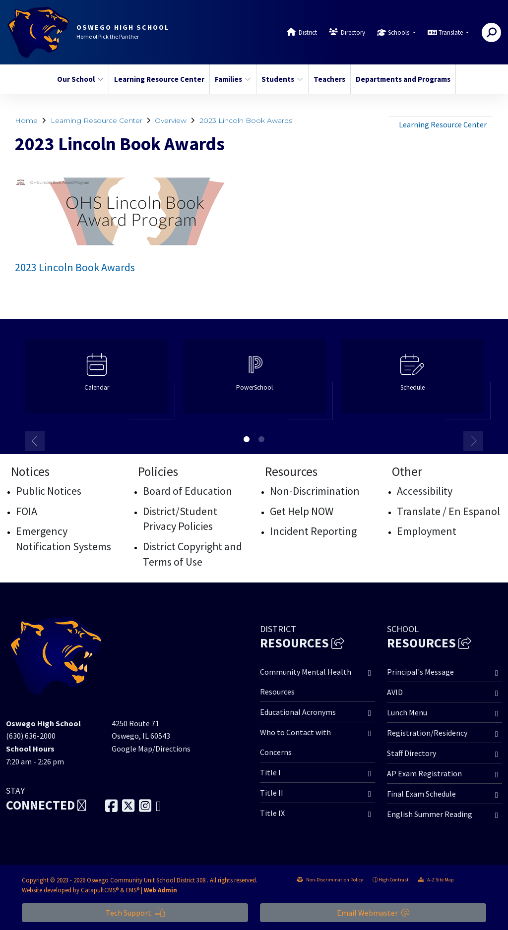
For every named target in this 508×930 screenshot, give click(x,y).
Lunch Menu (407, 712)
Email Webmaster (373, 913)
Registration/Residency (427, 733)
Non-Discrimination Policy (330, 879)
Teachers (329, 79)
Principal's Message (420, 672)
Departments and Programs (400, 79)
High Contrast (394, 879)
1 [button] (247, 439)
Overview (171, 120)
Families (233, 79)
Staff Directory (411, 753)
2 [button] (261, 439)
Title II (271, 793)
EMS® (132, 890)
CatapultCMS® (100, 890)
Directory (353, 32)
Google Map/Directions (151, 749)
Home (26, 120)
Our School (80, 79)
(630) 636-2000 (31, 736)
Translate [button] (451, 32)
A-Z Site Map (435, 879)
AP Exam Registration (424, 773)
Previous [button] (35, 441)
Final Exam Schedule (421, 794)
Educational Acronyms (298, 712)
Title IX (272, 813)
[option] (97, 380)
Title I (270, 772)
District (308, 32)
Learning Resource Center (156, 79)
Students (282, 79)
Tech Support (135, 913)
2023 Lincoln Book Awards (245, 120)
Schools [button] (399, 32)
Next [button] (473, 441)
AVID (395, 692)
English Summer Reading (429, 814)
